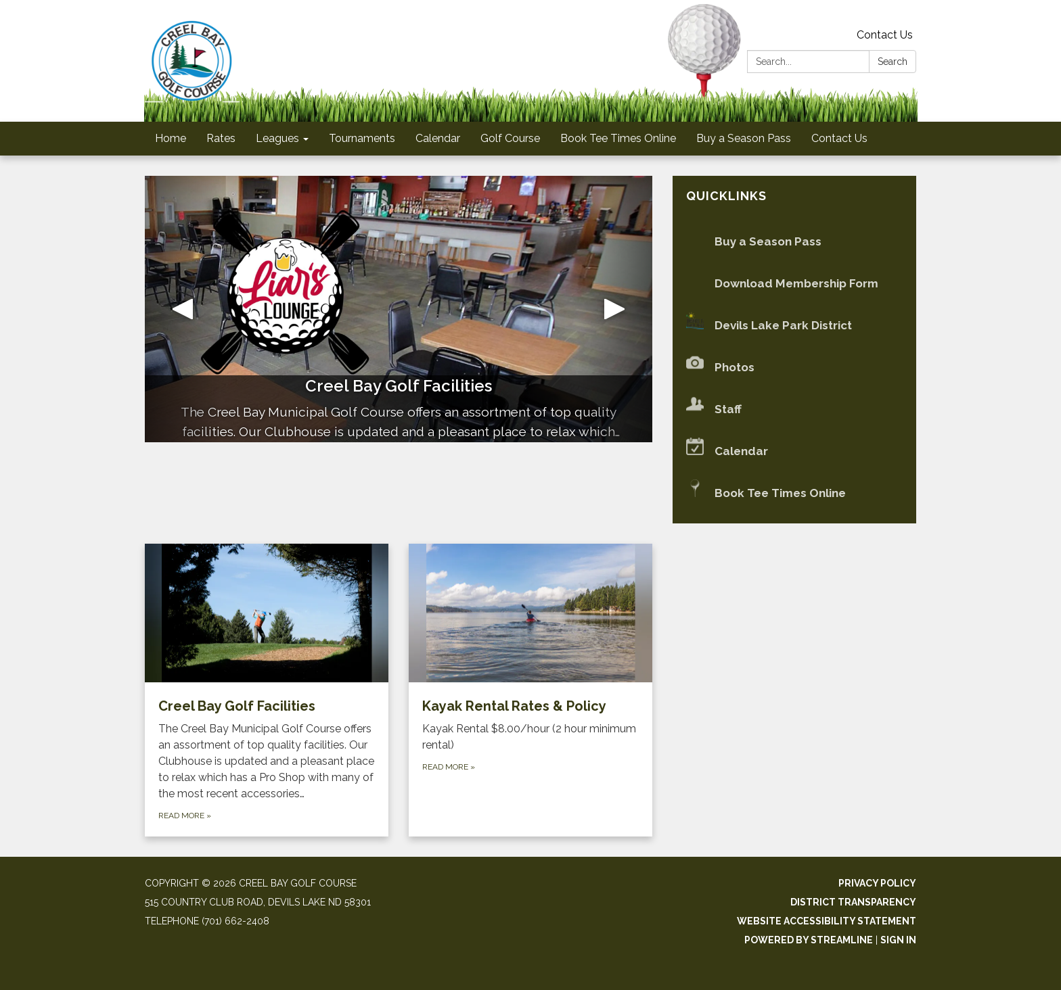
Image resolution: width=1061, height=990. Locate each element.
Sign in (898, 940)
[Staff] (794, 409)
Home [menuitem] (170, 138)
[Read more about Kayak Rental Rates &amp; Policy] (530, 690)
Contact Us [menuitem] (839, 138)
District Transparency (853, 902)
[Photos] (794, 367)
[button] (183, 309)
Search (892, 61)
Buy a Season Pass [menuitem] (743, 138)
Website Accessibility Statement (826, 921)
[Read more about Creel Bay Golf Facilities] (266, 690)
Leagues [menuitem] (277, 138)
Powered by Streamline (808, 940)
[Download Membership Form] (794, 283)
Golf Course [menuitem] (510, 138)
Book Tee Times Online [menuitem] (618, 138)
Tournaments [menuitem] (362, 138)
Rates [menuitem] (220, 138)
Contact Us (885, 34)
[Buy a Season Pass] (794, 241)
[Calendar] (794, 451)
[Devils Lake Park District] (794, 325)
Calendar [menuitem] (437, 138)
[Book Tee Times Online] (794, 493)
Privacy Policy (877, 883)
